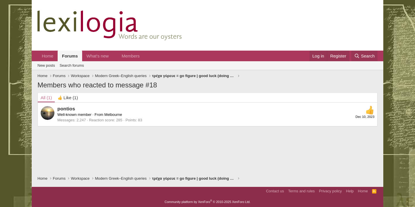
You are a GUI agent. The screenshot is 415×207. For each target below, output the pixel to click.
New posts (46, 65)
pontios (66, 109)
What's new (97, 55)
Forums (70, 55)
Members (131, 55)
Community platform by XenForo (207, 202)
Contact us (275, 191)
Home (47, 55)
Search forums (72, 65)
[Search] (364, 56)
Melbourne (113, 114)
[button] (113, 56)
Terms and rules (301, 191)
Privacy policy (330, 191)
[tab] (68, 97)
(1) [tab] (46, 97)
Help (350, 191)
